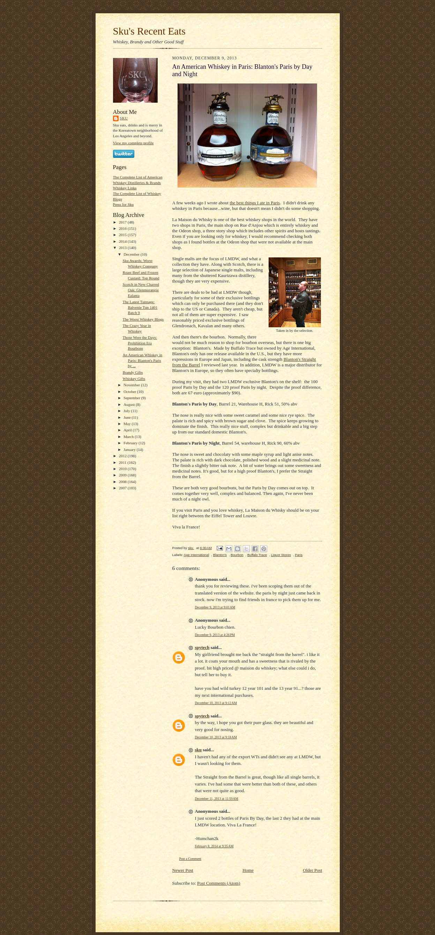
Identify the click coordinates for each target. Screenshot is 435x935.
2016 (123, 228)
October (130, 391)
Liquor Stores (281, 555)
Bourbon (237, 555)
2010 (123, 469)
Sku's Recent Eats (149, 31)
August (129, 404)
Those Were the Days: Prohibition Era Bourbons (139, 342)
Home (248, 870)
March (129, 436)
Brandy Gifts (132, 372)
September (132, 398)
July (127, 411)
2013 (123, 248)
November (132, 385)
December (132, 254)
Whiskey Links (125, 188)
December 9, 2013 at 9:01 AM (215, 607)
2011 (123, 462)
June (127, 417)
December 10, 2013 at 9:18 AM (216, 737)
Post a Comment (190, 859)
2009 (123, 475)
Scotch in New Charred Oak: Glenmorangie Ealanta (140, 289)
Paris (298, 555)
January (130, 449)
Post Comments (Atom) (218, 883)
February (130, 443)
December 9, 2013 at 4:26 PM (215, 635)
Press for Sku (123, 204)
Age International (196, 555)
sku (124, 118)
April (128, 430)
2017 (123, 222)
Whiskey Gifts (133, 379)
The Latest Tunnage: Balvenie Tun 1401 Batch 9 (139, 307)
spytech (202, 647)
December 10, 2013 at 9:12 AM (216, 703)
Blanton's (220, 555)
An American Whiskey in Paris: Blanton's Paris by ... (142, 360)
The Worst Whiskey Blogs (143, 319)
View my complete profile (133, 143)
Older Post (312, 870)
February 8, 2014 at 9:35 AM (214, 846)
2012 (123, 456)
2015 (123, 235)
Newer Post (182, 870)
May (127, 424)
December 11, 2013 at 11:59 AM (217, 799)
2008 (123, 482)
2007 (123, 488)
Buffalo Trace (257, 555)
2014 (123, 241)
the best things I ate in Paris (255, 202)
